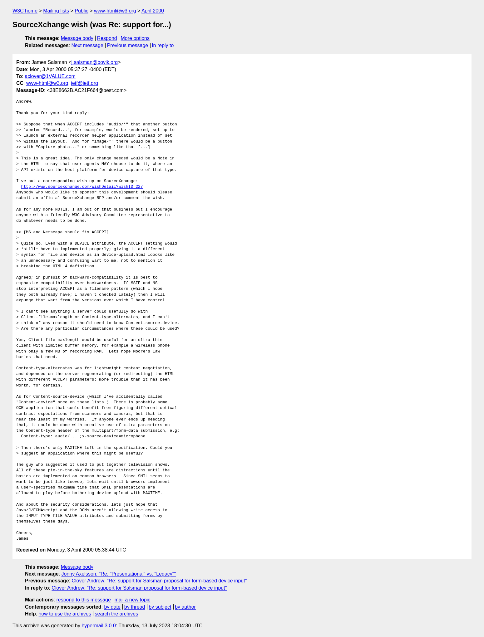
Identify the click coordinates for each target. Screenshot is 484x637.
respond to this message (83, 599)
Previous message (127, 45)
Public (81, 10)
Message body (77, 38)
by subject (160, 607)
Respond (107, 38)
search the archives (116, 613)
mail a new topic (133, 599)
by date (112, 607)
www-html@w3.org (115, 10)
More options (135, 38)
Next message (87, 45)
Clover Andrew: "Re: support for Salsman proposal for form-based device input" (159, 580)
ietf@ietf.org (84, 83)
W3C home (24, 10)
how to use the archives (65, 613)
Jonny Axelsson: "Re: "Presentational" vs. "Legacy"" (119, 573)
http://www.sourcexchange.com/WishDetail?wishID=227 (82, 187)
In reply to (163, 45)
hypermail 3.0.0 (98, 625)
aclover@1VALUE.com (50, 76)
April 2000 (152, 10)
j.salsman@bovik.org (95, 62)
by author (185, 607)
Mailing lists (56, 10)
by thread (134, 607)
